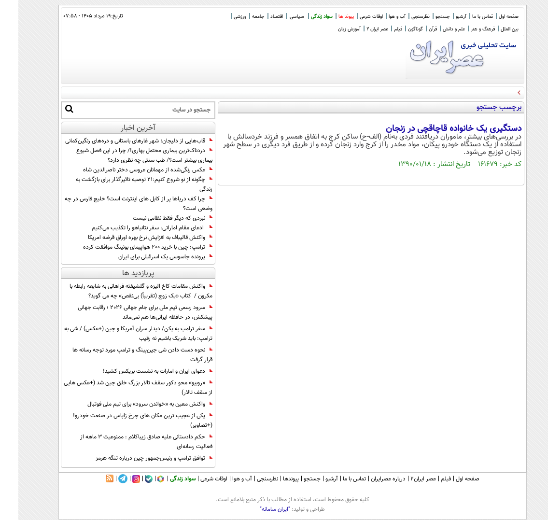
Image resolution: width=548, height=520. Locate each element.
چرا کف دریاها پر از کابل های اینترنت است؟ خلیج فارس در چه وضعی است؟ (120, 204)
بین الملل (491, 29)
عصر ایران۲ (405, 479)
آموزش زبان (331, 29)
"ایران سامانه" (256, 509)
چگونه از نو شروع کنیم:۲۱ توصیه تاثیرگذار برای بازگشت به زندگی (125, 184)
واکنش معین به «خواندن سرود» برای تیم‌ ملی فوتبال (131, 404)
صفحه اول (490, 16)
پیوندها (273, 479)
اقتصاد (258, 16)
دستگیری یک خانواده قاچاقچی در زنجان (435, 129)
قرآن (414, 29)
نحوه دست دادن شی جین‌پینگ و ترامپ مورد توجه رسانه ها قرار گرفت (124, 355)
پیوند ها (328, 16)
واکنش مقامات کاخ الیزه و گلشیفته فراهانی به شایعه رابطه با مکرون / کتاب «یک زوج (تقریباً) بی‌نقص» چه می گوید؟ (122, 291)
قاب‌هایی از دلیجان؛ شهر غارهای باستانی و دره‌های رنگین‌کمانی (120, 141)
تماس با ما (464, 16)
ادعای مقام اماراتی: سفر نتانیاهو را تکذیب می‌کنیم (133, 228)
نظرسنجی (402, 16)
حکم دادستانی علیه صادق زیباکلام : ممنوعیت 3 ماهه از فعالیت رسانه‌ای (128, 442)
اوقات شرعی (353, 16)
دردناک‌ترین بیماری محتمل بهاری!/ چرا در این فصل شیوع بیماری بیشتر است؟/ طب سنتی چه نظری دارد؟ (126, 155)
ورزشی (221, 16)
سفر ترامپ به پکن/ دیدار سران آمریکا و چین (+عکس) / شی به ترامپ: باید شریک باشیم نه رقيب (120, 333)
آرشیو (442, 16)
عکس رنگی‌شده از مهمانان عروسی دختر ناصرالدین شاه (129, 170)
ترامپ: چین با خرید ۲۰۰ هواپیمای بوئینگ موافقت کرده (129, 247)
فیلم (380, 29)
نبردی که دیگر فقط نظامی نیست (154, 218)
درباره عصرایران (369, 479)
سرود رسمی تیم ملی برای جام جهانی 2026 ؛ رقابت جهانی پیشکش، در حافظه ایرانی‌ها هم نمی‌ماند (126, 312)
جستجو (424, 16)
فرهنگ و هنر (464, 29)
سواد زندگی (303, 16)
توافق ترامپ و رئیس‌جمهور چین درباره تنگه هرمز (135, 458)
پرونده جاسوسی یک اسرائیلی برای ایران (147, 257)
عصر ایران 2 (359, 29)
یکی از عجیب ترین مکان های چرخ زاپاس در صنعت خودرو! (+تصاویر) (124, 420)
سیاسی (278, 16)
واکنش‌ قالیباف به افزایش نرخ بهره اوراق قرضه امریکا (132, 237)
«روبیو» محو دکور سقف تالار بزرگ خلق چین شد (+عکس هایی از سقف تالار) (119, 388)
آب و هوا (378, 16)
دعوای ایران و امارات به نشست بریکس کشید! (139, 371)
